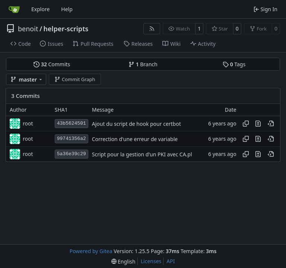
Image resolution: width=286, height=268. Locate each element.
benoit (28, 28)
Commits (52, 64)
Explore (40, 9)
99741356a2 (71, 138)
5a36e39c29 (71, 154)
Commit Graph (74, 79)
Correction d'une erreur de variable (135, 139)
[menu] (123, 261)
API (170, 261)
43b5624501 (71, 123)
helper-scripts (66, 28)
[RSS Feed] (152, 28)
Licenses (151, 261)
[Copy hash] (245, 123)
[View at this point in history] (270, 123)
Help (67, 9)
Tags (234, 64)
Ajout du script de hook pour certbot (136, 123)
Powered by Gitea (91, 251)
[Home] (14, 9)
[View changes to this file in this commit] (258, 123)
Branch (143, 64)
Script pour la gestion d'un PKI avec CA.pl (142, 154)
